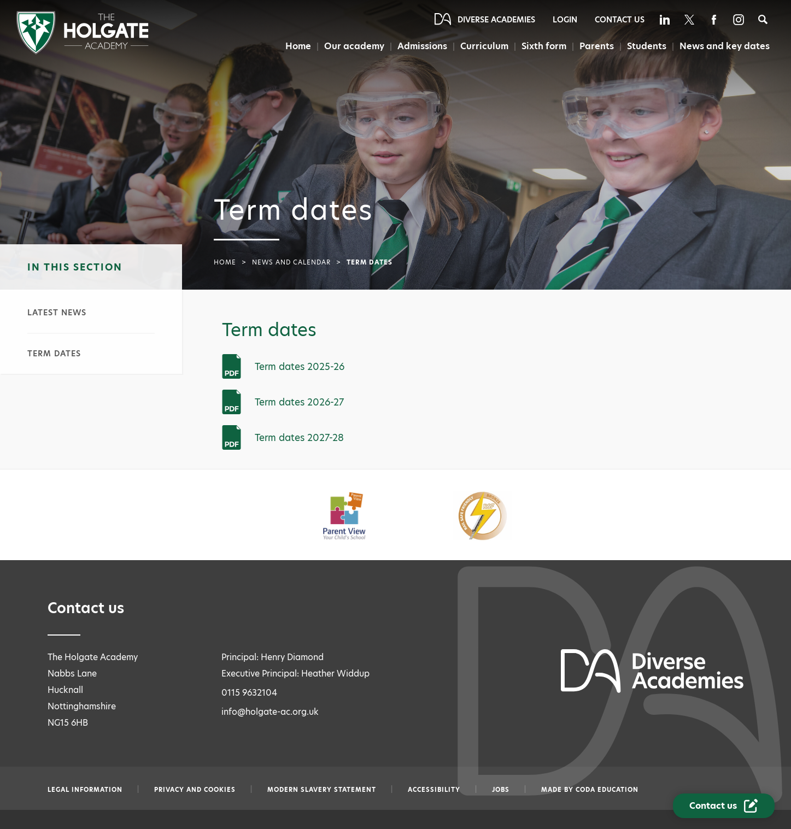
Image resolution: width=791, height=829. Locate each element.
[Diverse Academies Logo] (82, 51)
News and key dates (724, 46)
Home (297, 46)
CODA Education (607, 789)
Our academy (353, 46)
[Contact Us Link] (724, 805)
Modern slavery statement (321, 789)
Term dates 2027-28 (299, 437)
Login (565, 19)
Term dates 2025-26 (299, 366)
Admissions (421, 46)
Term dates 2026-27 (299, 402)
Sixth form (542, 46)
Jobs (500, 789)
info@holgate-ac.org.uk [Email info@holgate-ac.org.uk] (270, 712)
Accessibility (434, 789)
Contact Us (619, 19)
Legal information (85, 789)
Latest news (56, 312)
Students (646, 46)
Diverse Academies (496, 19)
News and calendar (291, 262)
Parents (595, 46)
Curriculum (483, 46)
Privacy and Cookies (195, 789)
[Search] (763, 19)
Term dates (54, 353)
